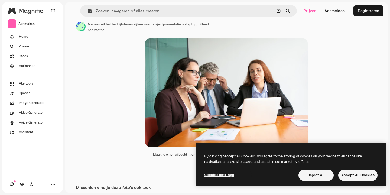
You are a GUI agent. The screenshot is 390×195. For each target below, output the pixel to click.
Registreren (368, 10)
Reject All (316, 175)
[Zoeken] (32, 46)
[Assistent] (32, 132)
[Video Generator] (32, 113)
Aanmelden (334, 10)
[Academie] (21, 184)
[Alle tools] (32, 83)
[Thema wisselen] (31, 184)
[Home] (32, 36)
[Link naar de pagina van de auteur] (81, 26)
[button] (87, 11)
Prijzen (310, 10)
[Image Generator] (32, 103)
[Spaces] (32, 93)
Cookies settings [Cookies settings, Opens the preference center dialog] (219, 175)
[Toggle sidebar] (53, 10)
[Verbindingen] (12, 184)
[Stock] (32, 56)
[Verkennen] (32, 66)
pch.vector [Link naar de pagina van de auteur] (96, 30)
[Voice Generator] (32, 122)
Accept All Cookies (358, 175)
